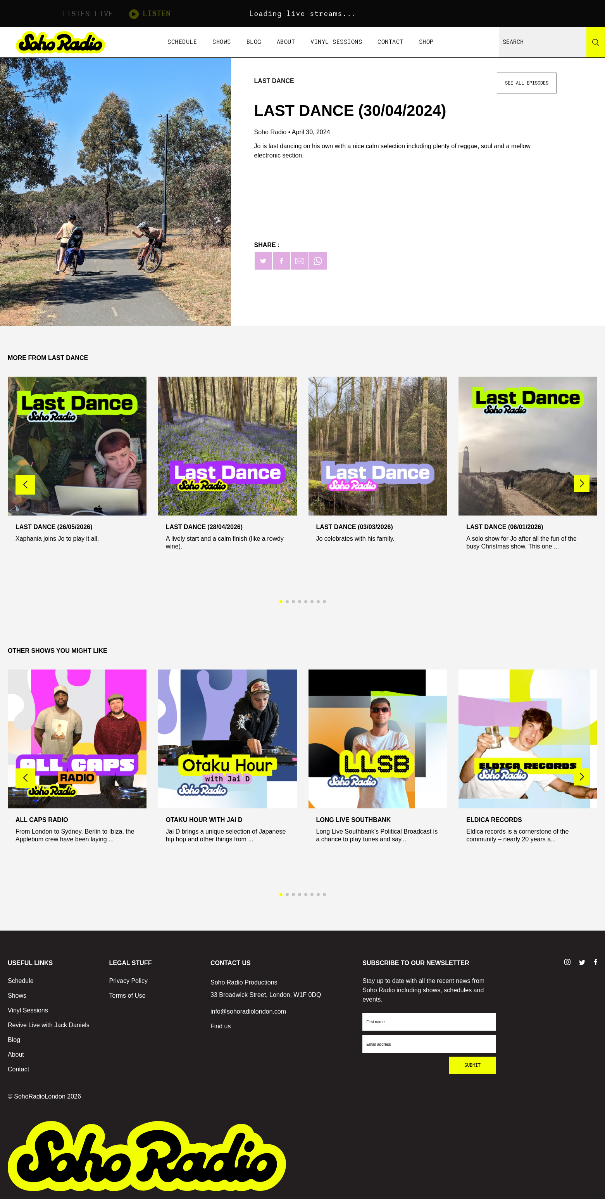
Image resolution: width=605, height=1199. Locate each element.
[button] (581, 483)
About (286, 42)
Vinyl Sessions (336, 42)
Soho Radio (271, 132)
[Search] (595, 42)
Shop (426, 42)
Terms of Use (127, 995)
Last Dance (274, 81)
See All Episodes (526, 83)
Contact (390, 42)
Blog (253, 42)
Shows (221, 42)
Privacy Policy (128, 981)
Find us (220, 1026)
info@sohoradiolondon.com (248, 1011)
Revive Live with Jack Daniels (49, 1025)
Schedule (182, 42)
